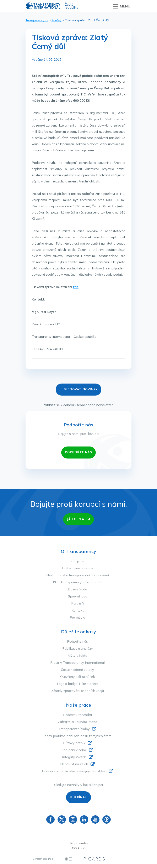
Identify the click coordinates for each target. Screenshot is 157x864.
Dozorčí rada (77, 589)
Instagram (73, 819)
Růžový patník (74, 743)
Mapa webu (79, 843)
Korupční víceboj (74, 750)
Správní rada (77, 596)
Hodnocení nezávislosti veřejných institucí (74, 771)
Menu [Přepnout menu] (121, 6)
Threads (106, 819)
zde (75, 287)
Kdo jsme (77, 561)
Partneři (77, 603)
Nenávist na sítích (74, 764)
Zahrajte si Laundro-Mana (77, 722)
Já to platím (78, 519)
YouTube (95, 819)
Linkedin (84, 819)
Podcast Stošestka (77, 715)
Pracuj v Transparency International (77, 662)
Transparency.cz (37, 20)
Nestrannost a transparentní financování (77, 575)
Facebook (50, 819)
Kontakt (77, 610)
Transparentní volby (74, 729)
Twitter (62, 819)
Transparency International (52, 6)
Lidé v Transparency (77, 568)
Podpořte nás (77, 641)
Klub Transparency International (77, 582)
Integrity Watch (74, 757)
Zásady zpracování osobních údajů (77, 691)
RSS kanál (78, 848)
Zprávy (56, 20)
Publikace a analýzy (77, 648)
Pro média (77, 617)
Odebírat (78, 797)
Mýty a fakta (77, 655)
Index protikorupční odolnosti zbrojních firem (77, 736)
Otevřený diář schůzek (77, 677)
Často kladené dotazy (77, 669)
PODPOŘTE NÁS (78, 452)
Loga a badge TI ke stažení (77, 684)
